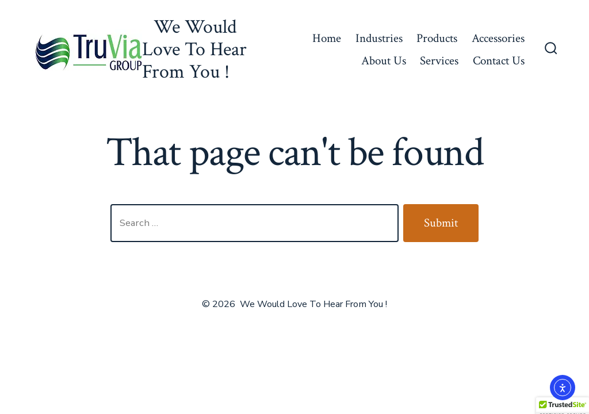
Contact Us (499, 60)
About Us (383, 60)
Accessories (498, 38)
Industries (379, 38)
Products (436, 38)
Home (326, 38)
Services (439, 60)
